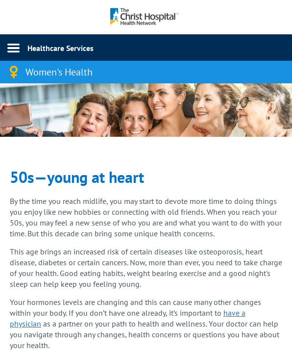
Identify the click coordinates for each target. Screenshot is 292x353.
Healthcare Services (60, 48)
